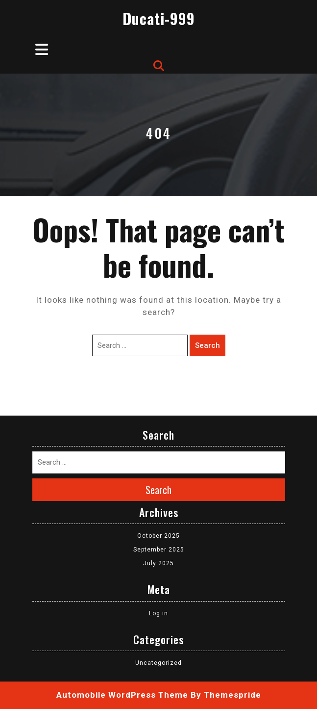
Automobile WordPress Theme (122, 695)
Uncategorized (158, 662)
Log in (158, 613)
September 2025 (158, 549)
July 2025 (158, 563)
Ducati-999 (158, 18)
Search (207, 345)
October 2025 (158, 535)
